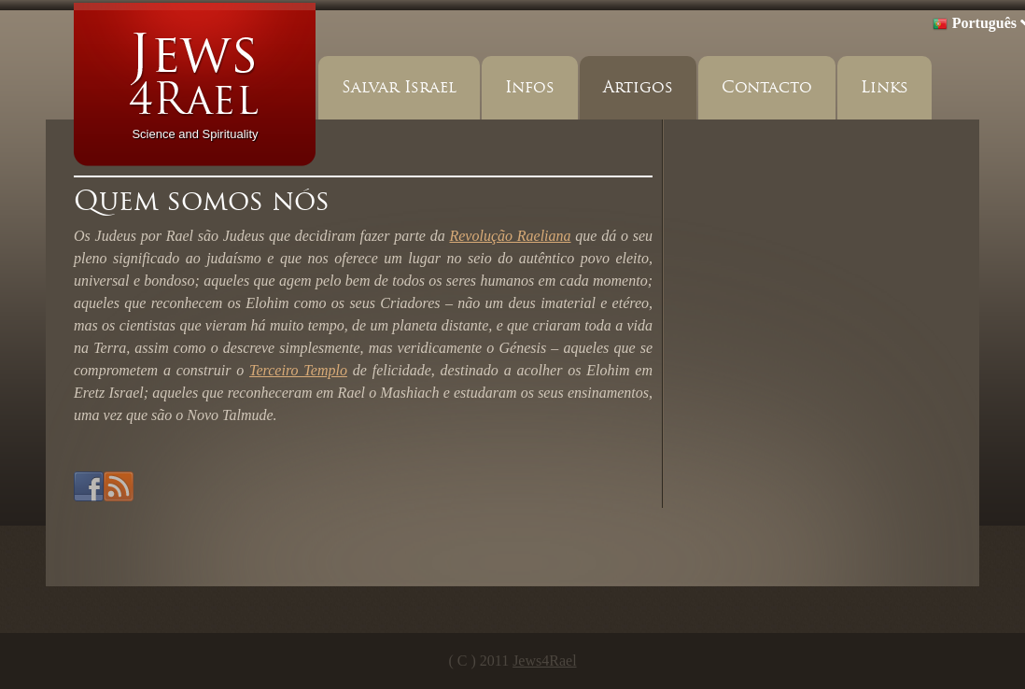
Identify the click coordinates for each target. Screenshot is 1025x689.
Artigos (638, 87)
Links (884, 87)
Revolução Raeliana (509, 236)
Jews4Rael (544, 660)
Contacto (767, 87)
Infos (530, 87)
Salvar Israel (399, 87)
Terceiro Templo (298, 370)
